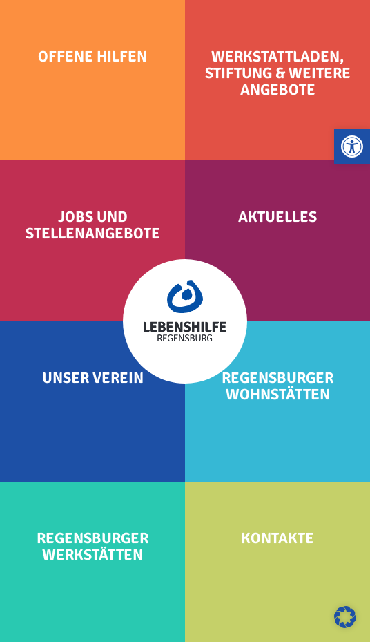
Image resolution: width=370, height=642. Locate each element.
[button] (352, 146)
